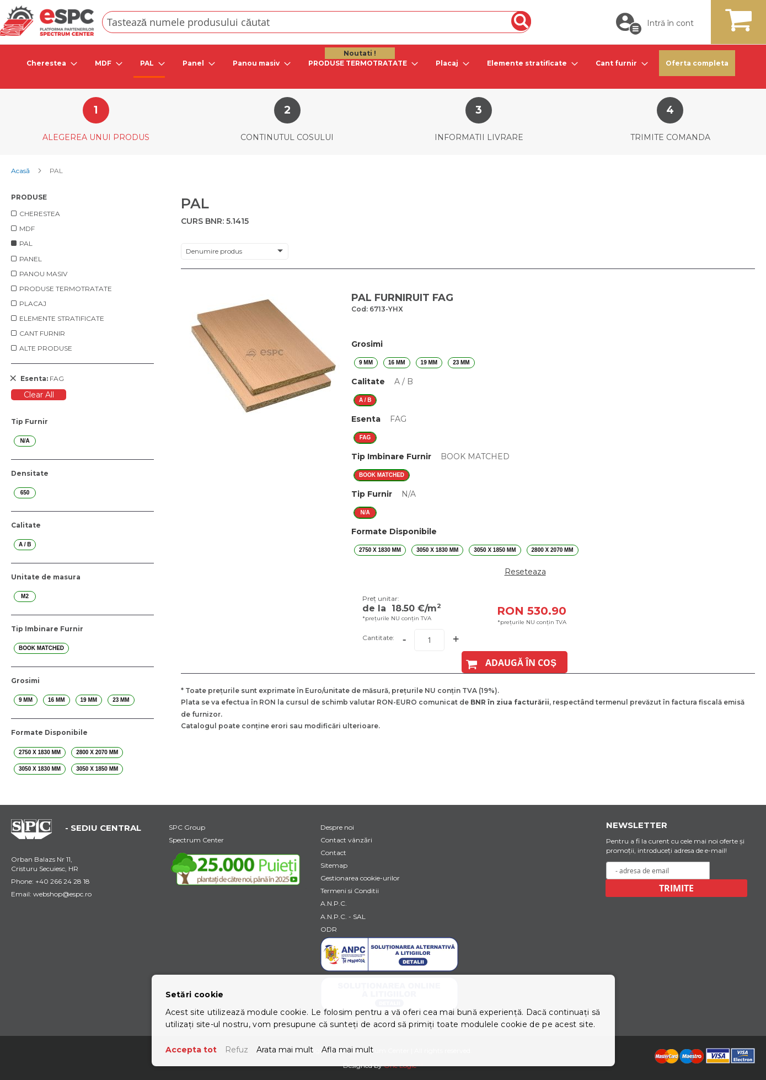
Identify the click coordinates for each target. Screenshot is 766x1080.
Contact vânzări (346, 840)
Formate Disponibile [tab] (49, 732)
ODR (328, 929)
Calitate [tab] (26, 525)
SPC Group (187, 827)
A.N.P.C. (333, 903)
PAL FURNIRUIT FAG (402, 298)
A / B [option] (365, 400)
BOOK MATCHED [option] (381, 475)
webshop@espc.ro (62, 894)
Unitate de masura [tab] (46, 577)
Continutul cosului (287, 137)
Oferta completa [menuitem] (697, 63)
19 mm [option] (429, 362)
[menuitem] (48, 63)
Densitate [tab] (30, 473)
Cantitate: (378, 637)
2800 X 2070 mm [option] (553, 550)
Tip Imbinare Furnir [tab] (47, 629)
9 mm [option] (366, 362)
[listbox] (525, 362)
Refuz (236, 1050)
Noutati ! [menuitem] (360, 53)
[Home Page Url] (37, 836)
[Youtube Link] (238, 868)
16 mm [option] (396, 362)
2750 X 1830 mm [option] (380, 550)
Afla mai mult (347, 1050)
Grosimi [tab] (25, 680)
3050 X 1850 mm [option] (495, 550)
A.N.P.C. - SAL (343, 916)
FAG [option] (365, 437)
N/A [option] (364, 512)
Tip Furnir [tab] (29, 421)
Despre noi (337, 827)
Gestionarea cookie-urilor (360, 878)
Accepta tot (191, 1050)
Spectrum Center (196, 840)
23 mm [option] (461, 362)
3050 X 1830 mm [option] (437, 550)
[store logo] (47, 21)
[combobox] (316, 22)
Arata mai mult (284, 1050)
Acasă (21, 170)
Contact (333, 852)
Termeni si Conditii (349, 890)
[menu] (383, 64)
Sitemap (333, 865)
